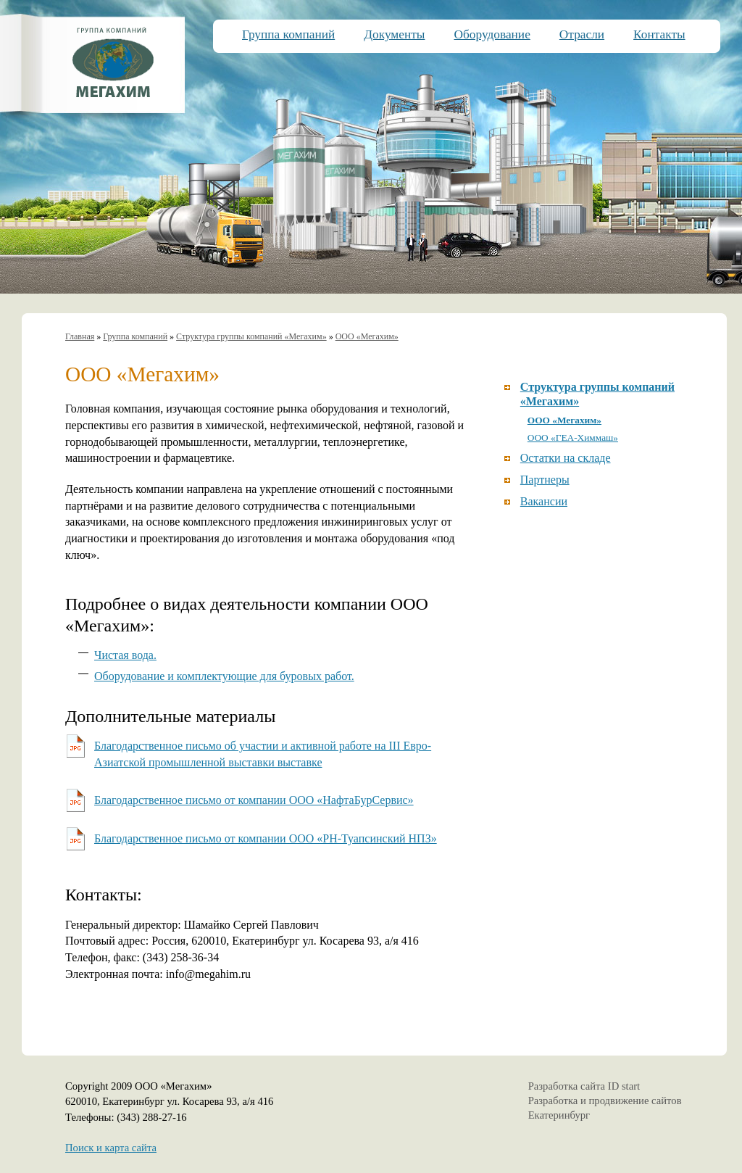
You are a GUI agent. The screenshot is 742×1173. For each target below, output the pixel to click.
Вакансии (543, 501)
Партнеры (545, 479)
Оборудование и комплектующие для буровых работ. (224, 676)
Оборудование (492, 34)
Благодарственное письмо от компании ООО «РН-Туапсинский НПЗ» (265, 838)
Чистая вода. (125, 655)
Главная (79, 336)
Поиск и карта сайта (111, 1147)
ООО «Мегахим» (367, 336)
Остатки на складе (565, 458)
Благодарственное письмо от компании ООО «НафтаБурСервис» (254, 800)
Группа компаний (288, 34)
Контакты (659, 34)
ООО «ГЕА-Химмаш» (573, 437)
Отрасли (581, 34)
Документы (394, 34)
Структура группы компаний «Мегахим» (251, 336)
